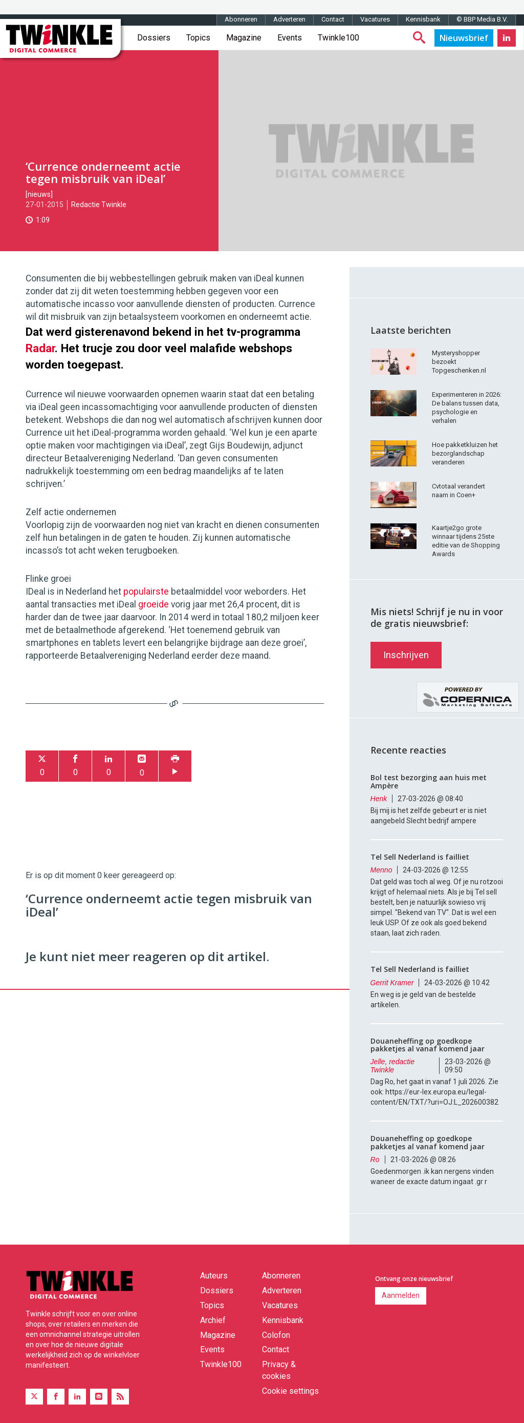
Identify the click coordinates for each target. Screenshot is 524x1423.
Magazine (243, 38)
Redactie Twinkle (98, 204)
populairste (146, 591)
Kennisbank (423, 19)
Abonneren (241, 19)
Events (289, 38)
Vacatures (375, 19)
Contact (332, 19)
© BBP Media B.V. (482, 19)
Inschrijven (406, 654)
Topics (198, 38)
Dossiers (153, 38)
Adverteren (289, 19)
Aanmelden (401, 1295)
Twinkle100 (338, 38)
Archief (213, 1320)
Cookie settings (290, 1391)
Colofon (276, 1335)
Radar (40, 348)
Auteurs (214, 1275)
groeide (153, 604)
